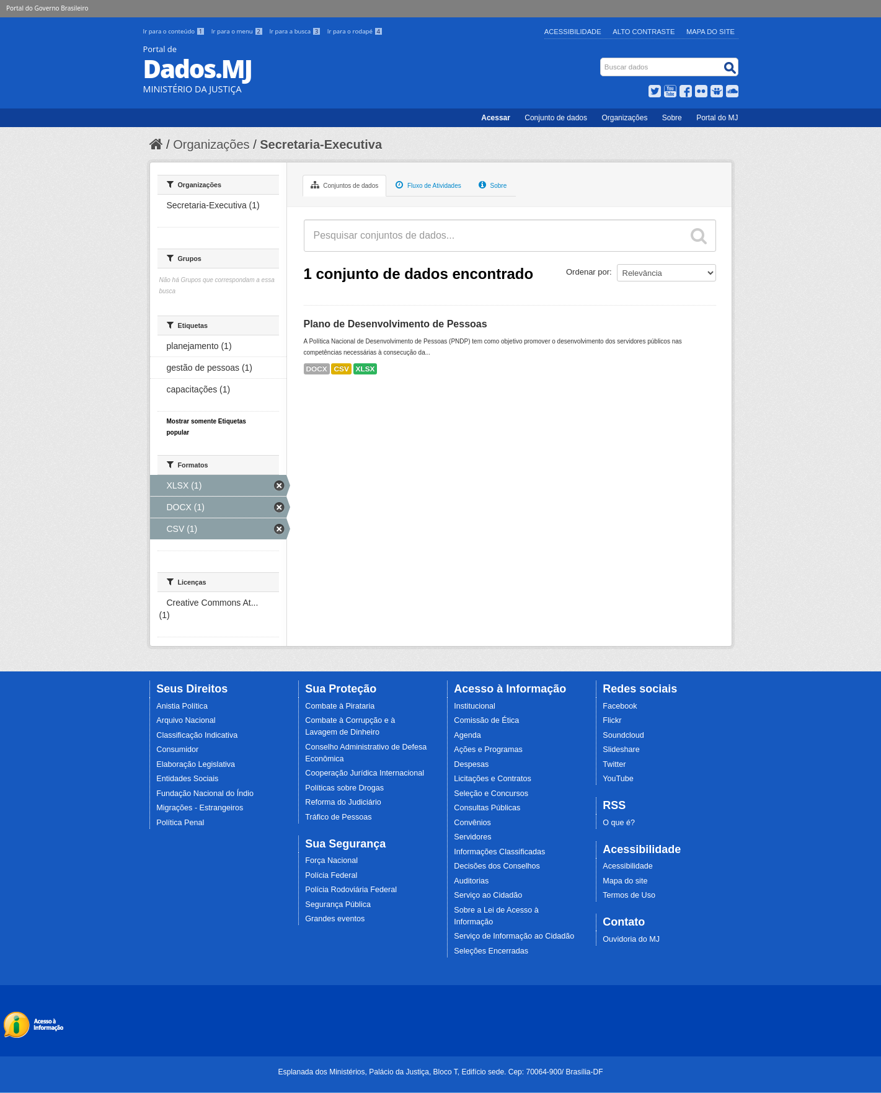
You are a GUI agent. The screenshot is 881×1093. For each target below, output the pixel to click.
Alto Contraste (644, 31)
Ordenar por (587, 272)
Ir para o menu (238, 31)
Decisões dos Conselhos (497, 866)
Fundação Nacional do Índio (205, 793)
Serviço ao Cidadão (488, 895)
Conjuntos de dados (345, 184)
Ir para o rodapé (355, 31)
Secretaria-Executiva (321, 144)
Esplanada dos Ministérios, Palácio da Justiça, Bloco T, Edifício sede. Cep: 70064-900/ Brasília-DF (440, 1072)
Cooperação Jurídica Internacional (364, 773)
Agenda (467, 735)
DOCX (316, 369)
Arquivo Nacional (185, 720)
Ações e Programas (488, 749)
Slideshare (621, 749)
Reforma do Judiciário (343, 802)
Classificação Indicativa (196, 735)
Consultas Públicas (487, 807)
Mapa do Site (710, 31)
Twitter (614, 764)
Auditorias (471, 881)
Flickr (612, 720)
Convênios (472, 822)
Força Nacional (331, 860)
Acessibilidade (572, 31)
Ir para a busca (295, 31)
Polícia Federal (331, 875)
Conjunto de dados (556, 117)
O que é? (619, 822)
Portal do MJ (717, 117)
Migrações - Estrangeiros (199, 807)
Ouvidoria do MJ (631, 939)
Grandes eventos (335, 918)
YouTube (618, 778)
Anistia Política (182, 706)
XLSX (365, 369)
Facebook (620, 706)
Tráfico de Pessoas (338, 817)
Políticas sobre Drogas (344, 788)
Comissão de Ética (486, 720)
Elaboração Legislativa (195, 764)
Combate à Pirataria (339, 706)
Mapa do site (625, 881)
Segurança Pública (338, 904)
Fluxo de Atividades (428, 184)
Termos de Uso (629, 895)
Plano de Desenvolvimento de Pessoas (395, 324)
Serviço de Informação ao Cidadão (514, 936)
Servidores (472, 837)
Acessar (495, 117)
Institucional (474, 706)
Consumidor (177, 749)
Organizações (624, 117)
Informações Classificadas (499, 851)
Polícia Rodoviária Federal (351, 889)
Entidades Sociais (187, 778)
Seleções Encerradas (491, 951)
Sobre (672, 117)
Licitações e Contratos (492, 778)
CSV (341, 369)
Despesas (471, 764)
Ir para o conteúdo (174, 31)
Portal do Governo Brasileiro (47, 8)
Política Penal (180, 822)
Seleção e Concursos (491, 793)
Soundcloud (623, 735)
